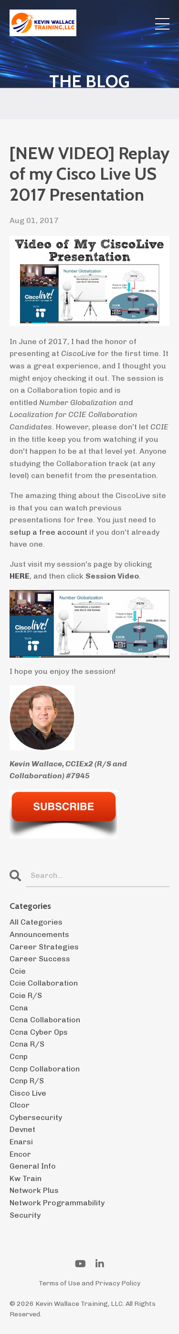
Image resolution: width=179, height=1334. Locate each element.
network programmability (57, 1202)
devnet (22, 1129)
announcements (39, 934)
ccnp (19, 1056)
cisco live (28, 1093)
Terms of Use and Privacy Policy (89, 1283)
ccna (19, 1007)
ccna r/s (27, 1044)
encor (20, 1154)
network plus (34, 1190)
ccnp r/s (27, 1080)
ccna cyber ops (39, 1032)
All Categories (36, 922)
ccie (18, 971)
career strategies (44, 946)
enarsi (21, 1141)
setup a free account (48, 532)
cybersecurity (36, 1117)
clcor (20, 1105)
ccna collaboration (45, 1019)
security (25, 1215)
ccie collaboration (44, 983)
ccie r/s (26, 995)
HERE (20, 575)
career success (40, 958)
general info (33, 1166)
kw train (26, 1178)
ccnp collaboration (45, 1068)
